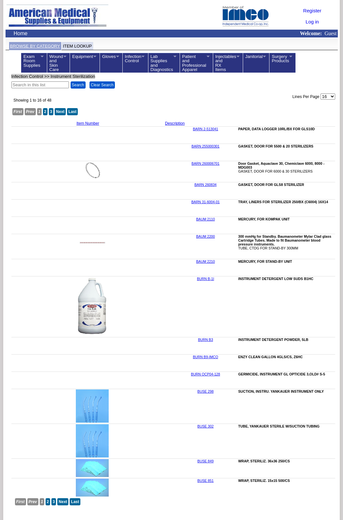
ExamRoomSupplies (32, 61)
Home (21, 33)
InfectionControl (133, 58)
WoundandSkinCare (56, 63)
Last (72, 111)
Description (175, 123)
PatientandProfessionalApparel (195, 63)
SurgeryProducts (280, 58)
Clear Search (102, 85)
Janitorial (254, 56)
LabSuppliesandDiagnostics (162, 63)
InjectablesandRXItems (226, 63)
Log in (312, 21)
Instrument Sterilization (73, 76)
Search (78, 85)
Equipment (83, 56)
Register (312, 10)
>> (53, 76)
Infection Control (27, 76)
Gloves (109, 56)
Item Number (87, 123)
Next (60, 111)
